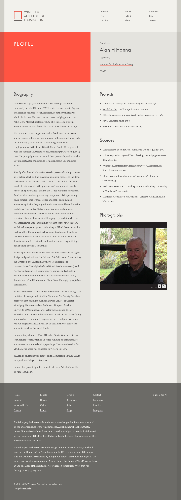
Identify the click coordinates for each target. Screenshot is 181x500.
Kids (151, 16)
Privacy (17, 410)
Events (128, 11)
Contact (152, 20)
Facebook (98, 400)
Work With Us (21, 405)
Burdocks (27, 488)
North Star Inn (110, 109)
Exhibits (128, 16)
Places (104, 16)
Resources (153, 11)
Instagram (98, 410)
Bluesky (97, 405)
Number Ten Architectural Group (116, 64)
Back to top (160, 394)
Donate (17, 400)
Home (17, 394)
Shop (127, 20)
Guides (104, 20)
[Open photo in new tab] (133, 256)
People (104, 11)
